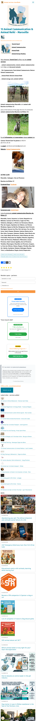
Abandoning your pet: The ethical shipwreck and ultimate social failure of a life (17, 519)
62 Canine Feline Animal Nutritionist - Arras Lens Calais (15, 418)
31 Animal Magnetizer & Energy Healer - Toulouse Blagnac (16, 407)
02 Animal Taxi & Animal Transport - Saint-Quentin (14, 424)
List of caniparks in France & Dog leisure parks (18, 619)
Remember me (5, 285)
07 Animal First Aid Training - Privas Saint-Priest (13, 430)
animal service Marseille (19, 254)
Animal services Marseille (6, 254)
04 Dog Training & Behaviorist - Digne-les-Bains (13, 454)
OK (18, 291)
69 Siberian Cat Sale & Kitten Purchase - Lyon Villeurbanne (16, 490)
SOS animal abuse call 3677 (11, 640)
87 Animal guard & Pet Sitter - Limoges (11, 478)
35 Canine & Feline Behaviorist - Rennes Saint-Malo (14, 401)
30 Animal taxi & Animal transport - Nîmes (12, 466)
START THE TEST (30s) (18, 356)
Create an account (4, 288)
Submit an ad (7, 390)
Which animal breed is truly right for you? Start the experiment (16, 649)
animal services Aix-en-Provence (20, 256)
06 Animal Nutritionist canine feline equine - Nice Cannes (16, 413)
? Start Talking (18, 334)
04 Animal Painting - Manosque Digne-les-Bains (13, 442)
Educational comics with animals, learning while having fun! (16, 569)
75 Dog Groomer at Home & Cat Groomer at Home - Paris (16, 472)
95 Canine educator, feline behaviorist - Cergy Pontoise (15, 460)
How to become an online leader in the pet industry (16, 677)
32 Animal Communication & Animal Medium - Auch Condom (17, 448)
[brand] (10, 2)
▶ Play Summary (18, 309)
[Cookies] (2, 718)
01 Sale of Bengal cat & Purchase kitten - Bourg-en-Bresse (16, 436)
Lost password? (10, 288)
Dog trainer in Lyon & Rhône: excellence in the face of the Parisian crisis (18, 705)
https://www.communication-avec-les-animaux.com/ (11, 40)
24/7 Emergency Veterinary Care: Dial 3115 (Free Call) (18, 546)
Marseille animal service (6, 256)
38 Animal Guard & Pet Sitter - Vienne (11, 484)
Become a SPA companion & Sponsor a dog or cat (17, 596)
